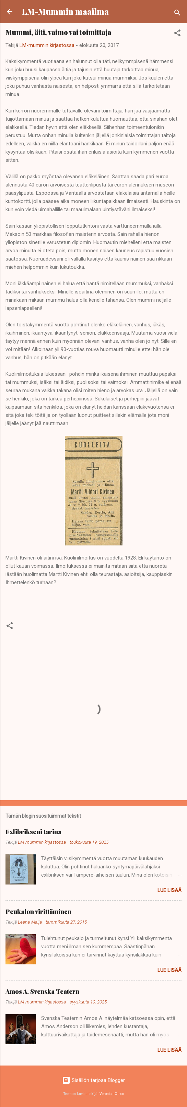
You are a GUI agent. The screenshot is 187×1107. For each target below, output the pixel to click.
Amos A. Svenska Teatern (42, 991)
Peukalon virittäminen (38, 911)
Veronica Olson (112, 1094)
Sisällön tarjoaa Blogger (93, 1080)
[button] (177, 34)
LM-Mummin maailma (65, 11)
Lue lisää (169, 890)
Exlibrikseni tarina (33, 832)
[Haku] (177, 13)
